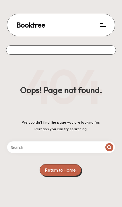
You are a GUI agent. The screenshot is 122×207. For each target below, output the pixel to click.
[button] (109, 147)
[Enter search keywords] (61, 147)
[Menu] (103, 25)
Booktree (30, 25)
